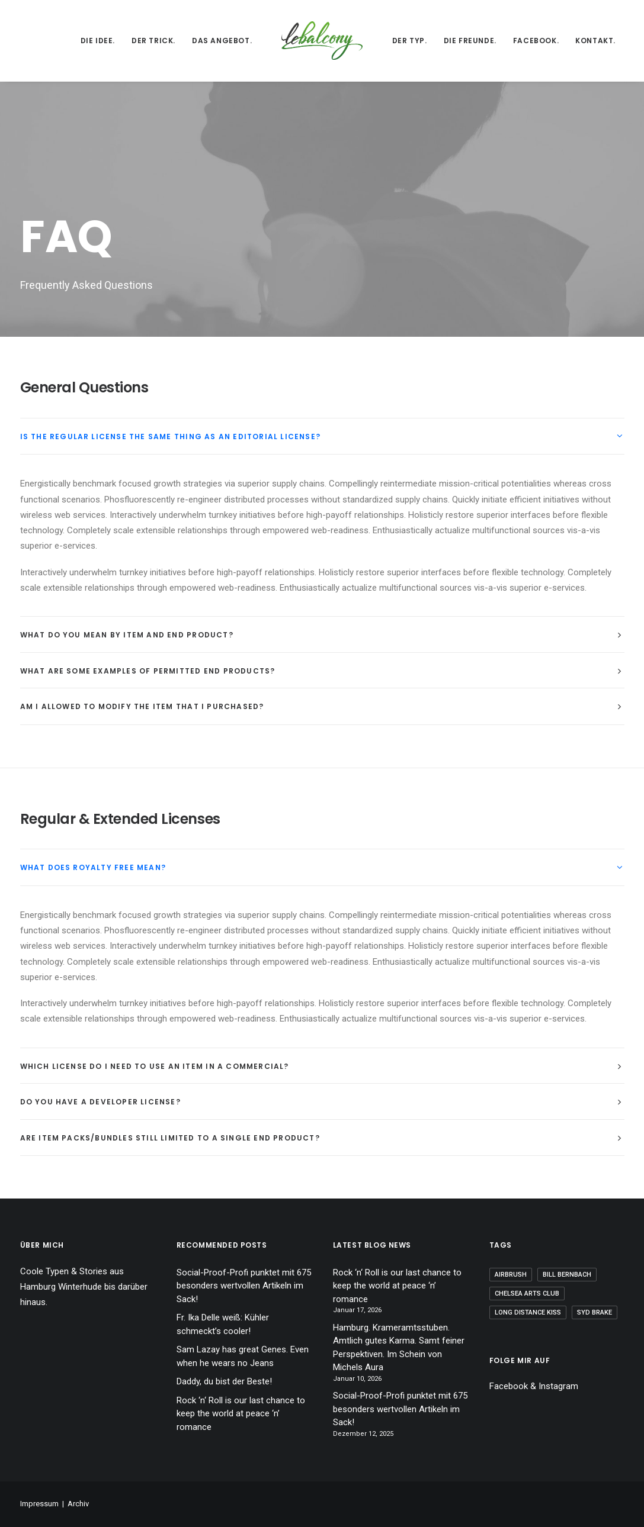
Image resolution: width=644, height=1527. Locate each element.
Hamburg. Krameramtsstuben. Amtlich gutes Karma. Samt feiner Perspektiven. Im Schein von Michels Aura (398, 1347)
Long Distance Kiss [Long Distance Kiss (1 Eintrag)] (528, 1312)
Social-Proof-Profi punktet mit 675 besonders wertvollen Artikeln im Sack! (244, 1285)
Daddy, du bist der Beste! (224, 1381)
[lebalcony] (322, 40)
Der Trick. (153, 41)
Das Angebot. (222, 41)
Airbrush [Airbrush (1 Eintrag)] (511, 1274)
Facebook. (536, 41)
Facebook (508, 1386)
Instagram (558, 1386)
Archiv (78, 1503)
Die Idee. (98, 41)
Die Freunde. (470, 41)
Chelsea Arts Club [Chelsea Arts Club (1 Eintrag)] (527, 1293)
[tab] (322, 436)
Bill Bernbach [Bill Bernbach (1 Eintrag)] (567, 1274)
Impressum (39, 1503)
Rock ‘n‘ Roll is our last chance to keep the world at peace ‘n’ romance (241, 1413)
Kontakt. (595, 41)
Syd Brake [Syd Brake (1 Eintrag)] (594, 1312)
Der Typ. (409, 41)
